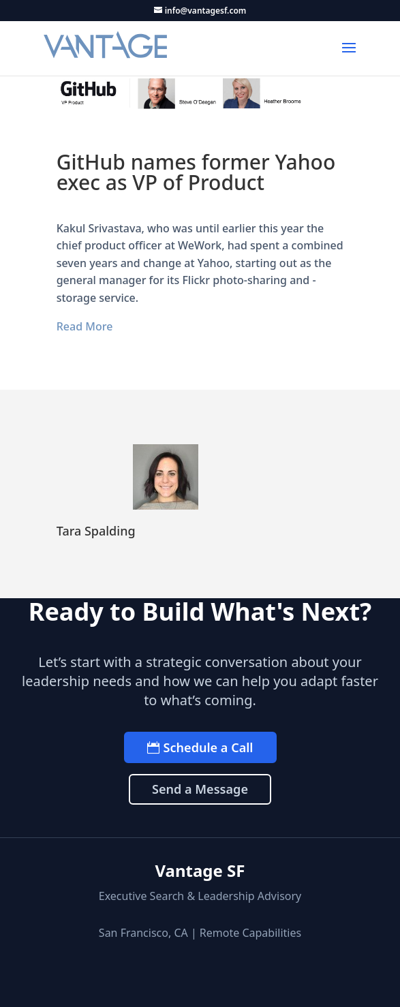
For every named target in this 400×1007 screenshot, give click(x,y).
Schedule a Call (208, 747)
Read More (85, 326)
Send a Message (200, 789)
